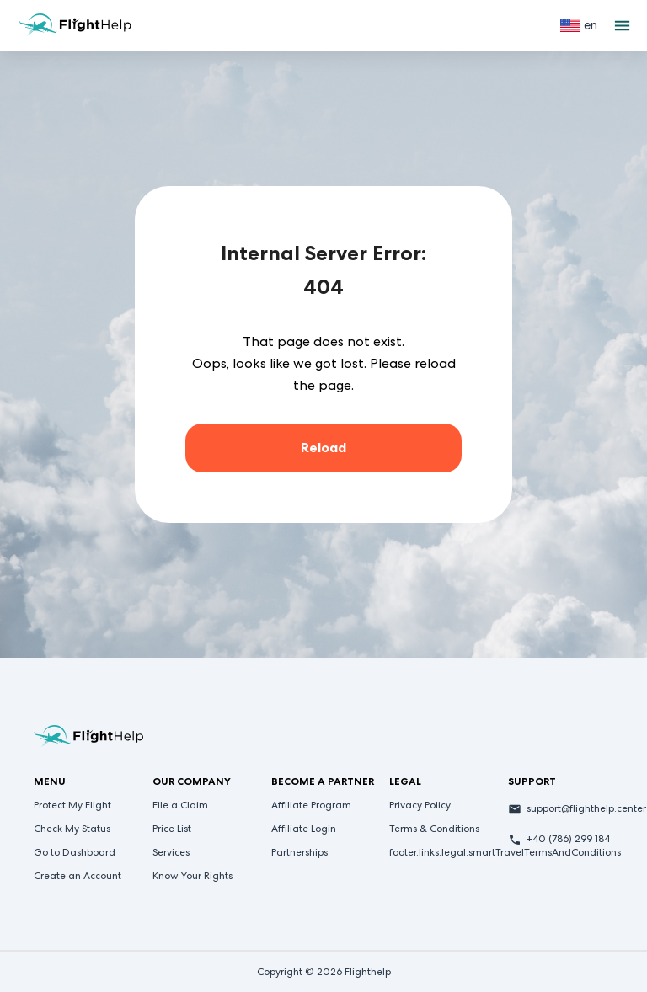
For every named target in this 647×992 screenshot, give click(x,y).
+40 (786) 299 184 (568, 838)
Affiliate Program (311, 805)
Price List (171, 828)
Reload (323, 447)
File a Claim (180, 805)
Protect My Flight (72, 805)
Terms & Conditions (434, 828)
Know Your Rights (192, 876)
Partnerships (299, 852)
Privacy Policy (420, 805)
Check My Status (72, 828)
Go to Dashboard (74, 852)
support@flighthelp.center (586, 808)
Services (171, 852)
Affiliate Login (303, 828)
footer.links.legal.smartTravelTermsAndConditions (505, 852)
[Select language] (579, 25)
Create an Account (77, 876)
